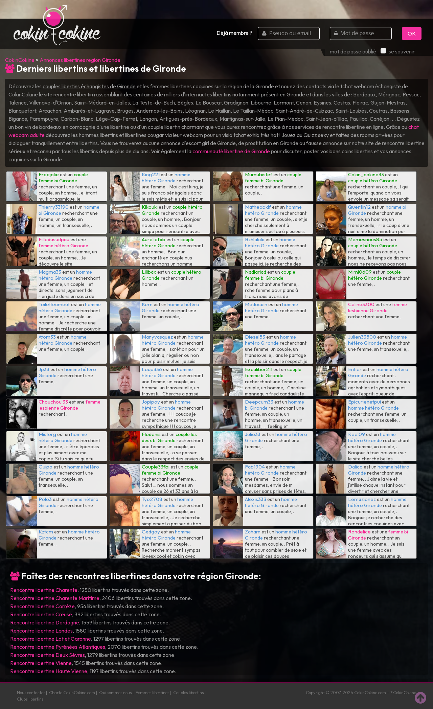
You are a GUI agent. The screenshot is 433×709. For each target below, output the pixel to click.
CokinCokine (20, 59)
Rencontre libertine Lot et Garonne (50, 638)
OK (412, 33)
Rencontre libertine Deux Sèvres (47, 654)
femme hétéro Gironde (63, 246)
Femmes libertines (152, 692)
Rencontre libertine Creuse (41, 614)
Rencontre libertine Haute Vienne (48, 671)
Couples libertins (188, 692)
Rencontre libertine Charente (43, 590)
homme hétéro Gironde (166, 177)
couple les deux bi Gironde (169, 437)
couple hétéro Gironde (372, 181)
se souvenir (398, 51)
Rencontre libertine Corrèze (42, 606)
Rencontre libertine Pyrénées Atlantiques (57, 646)
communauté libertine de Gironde (231, 151)
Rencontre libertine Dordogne (44, 622)
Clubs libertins (30, 699)
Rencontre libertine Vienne (41, 663)
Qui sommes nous (115, 692)
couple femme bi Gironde (63, 177)
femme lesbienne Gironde (377, 307)
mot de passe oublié (353, 51)
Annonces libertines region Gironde (80, 59)
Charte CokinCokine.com (72, 692)
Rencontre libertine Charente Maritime (54, 598)
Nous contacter (31, 692)
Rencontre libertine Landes (41, 630)
